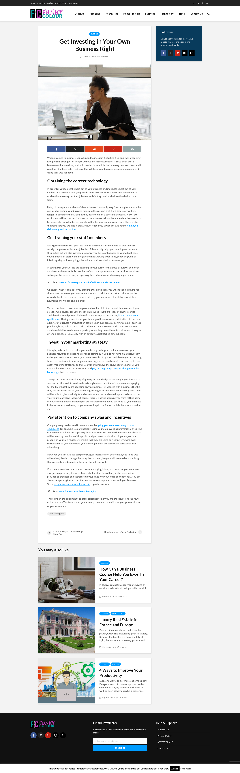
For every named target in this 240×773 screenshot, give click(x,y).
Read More (185, 768)
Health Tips (111, 13)
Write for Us (36, 3)
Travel (182, 13)
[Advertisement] (179, 112)
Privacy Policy (47, 3)
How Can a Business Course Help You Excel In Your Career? (121, 574)
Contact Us (73, 3)
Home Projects (131, 13)
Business (150, 13)
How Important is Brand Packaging (77, 491)
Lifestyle (79, 13)
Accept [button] (174, 768)
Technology (167, 13)
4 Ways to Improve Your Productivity (120, 673)
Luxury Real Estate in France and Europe (118, 622)
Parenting (95, 13)
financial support (56, 513)
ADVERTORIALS (61, 3)
